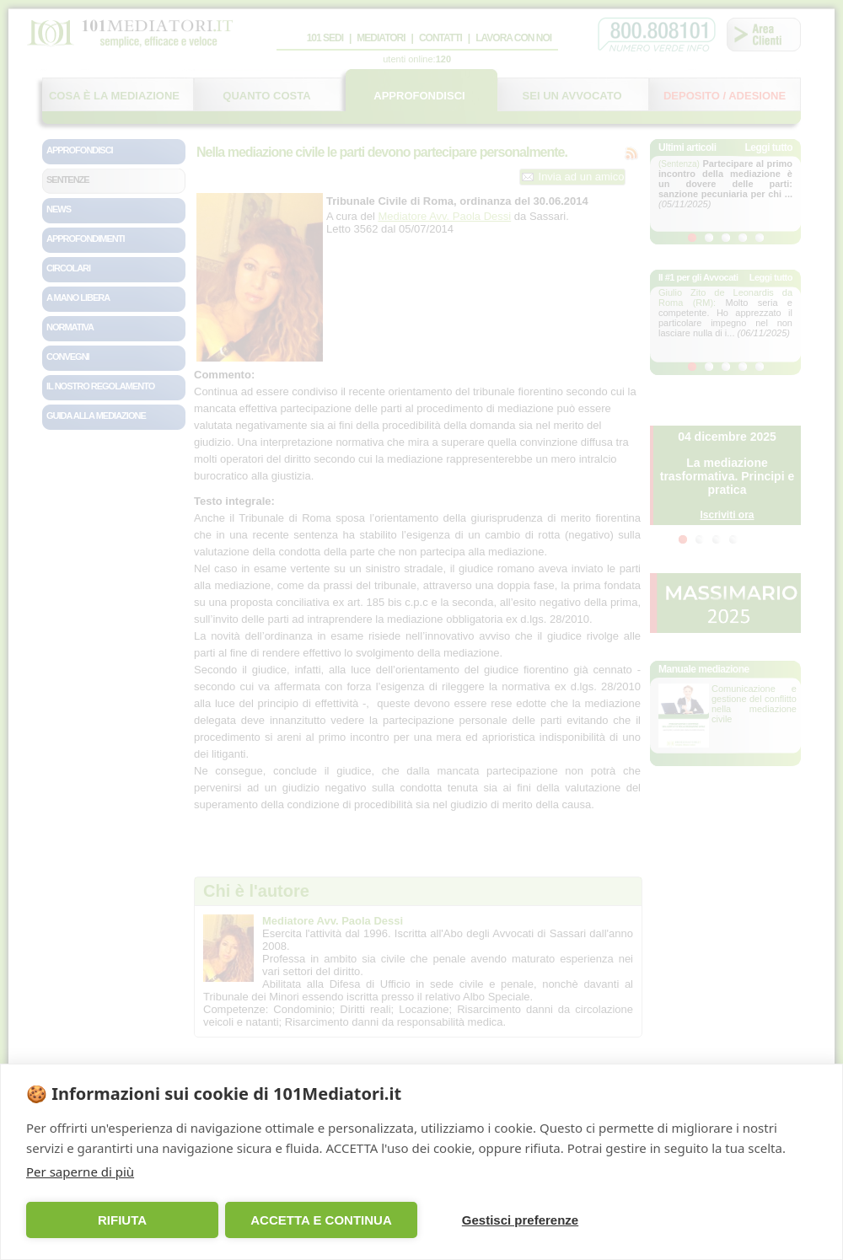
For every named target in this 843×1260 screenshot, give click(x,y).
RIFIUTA (122, 1220)
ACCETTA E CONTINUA (321, 1220)
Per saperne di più (80, 1171)
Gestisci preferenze (520, 1220)
